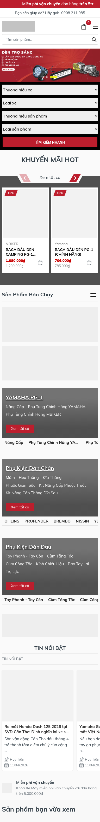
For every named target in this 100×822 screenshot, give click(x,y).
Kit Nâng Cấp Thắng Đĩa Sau (32, 492)
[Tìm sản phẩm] (50, 39)
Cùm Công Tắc (19, 563)
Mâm (10, 477)
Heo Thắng (29, 477)
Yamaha (61, 244)
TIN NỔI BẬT (12, 658)
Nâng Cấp (15, 406)
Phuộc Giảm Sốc (20, 485)
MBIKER (12, 244)
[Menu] (95, 26)
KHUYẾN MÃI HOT (49, 160)
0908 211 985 (73, 12)
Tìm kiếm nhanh (50, 142)
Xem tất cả (50, 177)
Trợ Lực (12, 571)
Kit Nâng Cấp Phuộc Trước (62, 485)
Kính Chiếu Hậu (50, 563)
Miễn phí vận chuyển (35, 782)
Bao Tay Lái (78, 563)
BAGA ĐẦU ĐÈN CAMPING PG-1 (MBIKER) (20, 252)
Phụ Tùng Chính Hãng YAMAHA (56, 406)
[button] (43, 77)
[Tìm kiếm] (94, 39)
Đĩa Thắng (52, 477)
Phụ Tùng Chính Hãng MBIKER (33, 414)
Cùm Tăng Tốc (60, 556)
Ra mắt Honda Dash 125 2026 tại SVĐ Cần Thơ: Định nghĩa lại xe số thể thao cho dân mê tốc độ (36, 729)
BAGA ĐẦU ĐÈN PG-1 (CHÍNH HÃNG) (74, 252)
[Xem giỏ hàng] (84, 26)
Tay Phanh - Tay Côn (24, 556)
